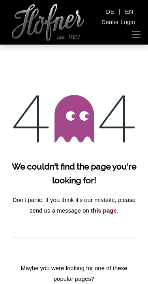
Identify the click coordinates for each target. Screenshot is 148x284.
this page (104, 210)
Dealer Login (118, 22)
